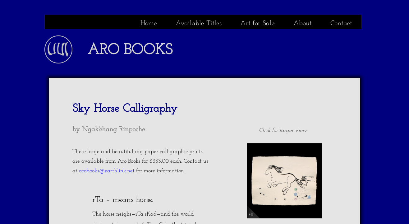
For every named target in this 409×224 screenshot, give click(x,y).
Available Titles (199, 23)
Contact (341, 23)
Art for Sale (257, 23)
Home (148, 23)
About (302, 23)
